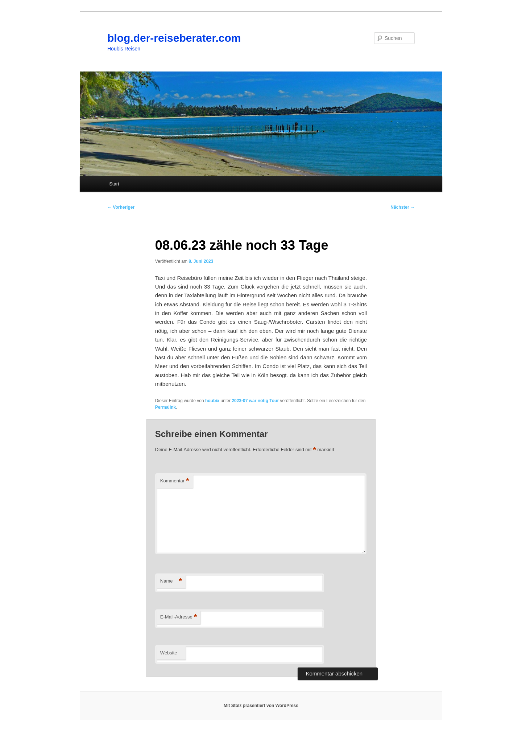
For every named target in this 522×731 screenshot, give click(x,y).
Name (171, 581)
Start (114, 184)
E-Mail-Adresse (178, 617)
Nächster (402, 207)
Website (168, 653)
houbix (212, 400)
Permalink (165, 407)
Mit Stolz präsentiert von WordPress (261, 705)
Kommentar (174, 481)
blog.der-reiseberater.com (174, 38)
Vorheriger (120, 207)
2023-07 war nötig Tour (255, 400)
